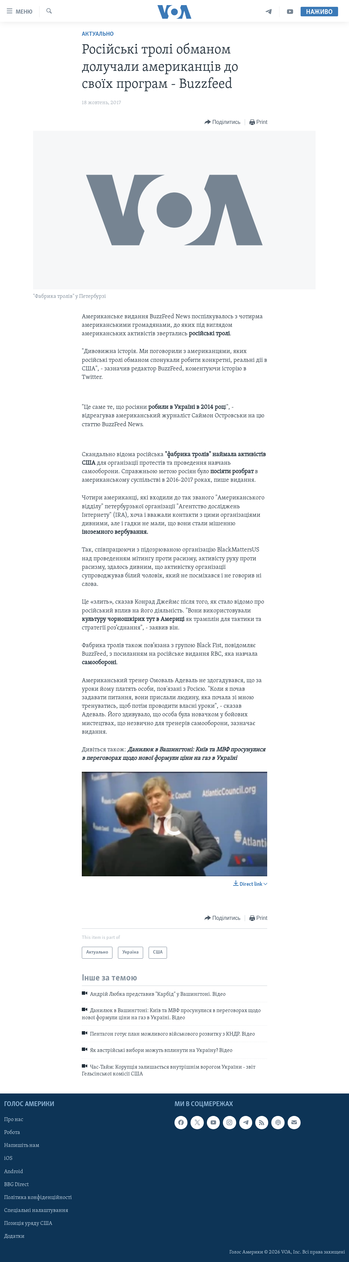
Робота (12, 1132)
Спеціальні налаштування (36, 1210)
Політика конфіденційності (38, 1197)
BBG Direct (16, 1184)
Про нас (13, 1119)
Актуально (98, 34)
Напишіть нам (21, 1145)
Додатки (14, 1236)
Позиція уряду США (28, 1223)
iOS (8, 1158)
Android (13, 1171)
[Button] (222, 122)
